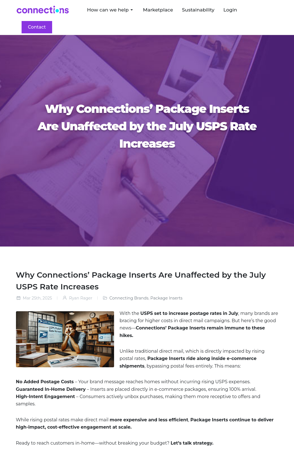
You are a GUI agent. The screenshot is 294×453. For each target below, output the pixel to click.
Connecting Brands (128, 298)
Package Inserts (167, 298)
